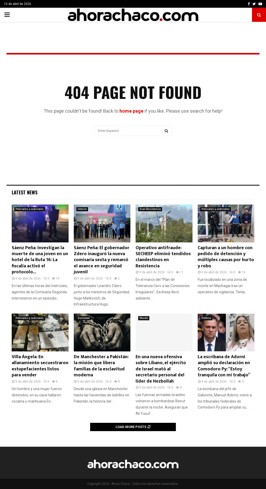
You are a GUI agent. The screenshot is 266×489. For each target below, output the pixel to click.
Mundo (143, 318)
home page (131, 111)
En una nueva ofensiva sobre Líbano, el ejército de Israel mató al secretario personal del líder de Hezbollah (161, 369)
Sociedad (84, 318)
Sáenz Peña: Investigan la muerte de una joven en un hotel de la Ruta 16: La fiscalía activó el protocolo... (40, 260)
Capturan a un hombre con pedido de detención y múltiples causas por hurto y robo (226, 257)
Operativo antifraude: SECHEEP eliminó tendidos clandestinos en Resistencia (163, 257)
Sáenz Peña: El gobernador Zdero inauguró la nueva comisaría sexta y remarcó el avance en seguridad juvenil (101, 260)
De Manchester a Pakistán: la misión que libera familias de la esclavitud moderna (101, 366)
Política (206, 318)
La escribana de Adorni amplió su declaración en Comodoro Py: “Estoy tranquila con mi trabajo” (224, 366)
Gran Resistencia (150, 209)
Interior (82, 209)
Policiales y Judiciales (30, 209)
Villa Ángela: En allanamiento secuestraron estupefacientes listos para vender (40, 366)
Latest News (24, 192)
